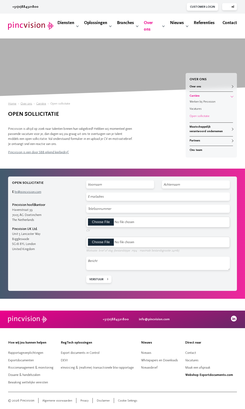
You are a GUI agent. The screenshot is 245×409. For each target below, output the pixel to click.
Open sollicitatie (199, 116)
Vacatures (196, 108)
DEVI (64, 360)
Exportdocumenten (21, 360)
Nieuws (177, 22)
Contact (230, 22)
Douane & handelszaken (24, 375)
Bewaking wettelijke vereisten (28, 382)
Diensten (65, 22)
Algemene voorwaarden (57, 400)
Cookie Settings (127, 400)
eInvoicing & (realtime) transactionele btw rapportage (97, 367)
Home (12, 103)
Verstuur (96, 279)
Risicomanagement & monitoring (30, 367)
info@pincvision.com (154, 319)
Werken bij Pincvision (202, 101)
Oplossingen (95, 22)
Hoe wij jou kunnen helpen (27, 343)
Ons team (196, 150)
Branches (125, 22)
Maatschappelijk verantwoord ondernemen (206, 129)
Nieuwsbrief (149, 367)
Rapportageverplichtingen (25, 353)
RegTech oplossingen (76, 343)
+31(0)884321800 (23, 7)
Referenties (204, 22)
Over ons (148, 26)
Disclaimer (103, 400)
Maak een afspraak (197, 367)
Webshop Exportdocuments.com (209, 375)
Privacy (84, 400)
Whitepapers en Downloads (159, 360)
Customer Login (202, 6)
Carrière (41, 103)
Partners (195, 140)
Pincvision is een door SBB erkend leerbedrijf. (38, 152)
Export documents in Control (80, 353)
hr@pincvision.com (28, 192)
